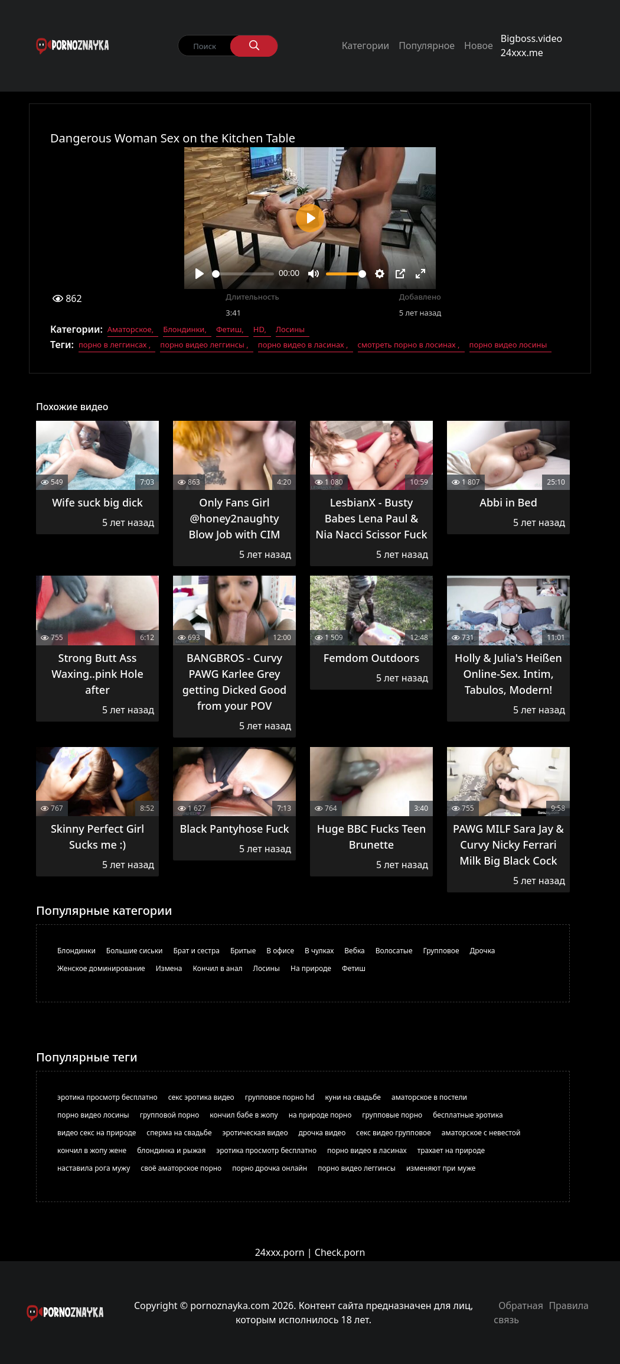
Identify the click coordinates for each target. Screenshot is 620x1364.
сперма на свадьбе (178, 1133)
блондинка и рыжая (171, 1150)
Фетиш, (230, 329)
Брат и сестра (197, 951)
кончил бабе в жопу (244, 1115)
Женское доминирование (101, 968)
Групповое (441, 951)
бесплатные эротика (467, 1115)
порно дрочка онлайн (269, 1168)
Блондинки (76, 951)
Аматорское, (130, 329)
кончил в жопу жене (91, 1150)
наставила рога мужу (93, 1168)
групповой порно (170, 1115)
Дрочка (482, 951)
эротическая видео (255, 1133)
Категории (366, 45)
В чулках (319, 951)
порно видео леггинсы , (204, 344)
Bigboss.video (531, 38)
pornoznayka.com (229, 1305)
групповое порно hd (280, 1097)
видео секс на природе (96, 1133)
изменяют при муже (441, 1168)
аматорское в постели (429, 1097)
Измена (169, 968)
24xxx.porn (280, 1252)
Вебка (354, 951)
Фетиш (354, 968)
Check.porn (340, 1252)
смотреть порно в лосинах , (409, 344)
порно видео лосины (508, 344)
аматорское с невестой (481, 1133)
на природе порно (320, 1115)
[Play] (199, 273)
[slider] (243, 274)
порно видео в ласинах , (303, 344)
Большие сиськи (134, 951)
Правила (569, 1305)
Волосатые (394, 951)
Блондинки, (185, 329)
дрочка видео (322, 1133)
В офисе (280, 951)
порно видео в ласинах (367, 1150)
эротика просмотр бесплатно (107, 1097)
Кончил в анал (218, 968)
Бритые (243, 951)
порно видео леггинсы (357, 1168)
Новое (478, 45)
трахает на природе (451, 1150)
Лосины (290, 329)
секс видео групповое (393, 1133)
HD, (259, 329)
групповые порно (392, 1115)
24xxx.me (522, 52)
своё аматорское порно (181, 1168)
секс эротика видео (201, 1097)
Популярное (427, 45)
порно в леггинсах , (115, 344)
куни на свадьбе (353, 1097)
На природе (311, 968)
